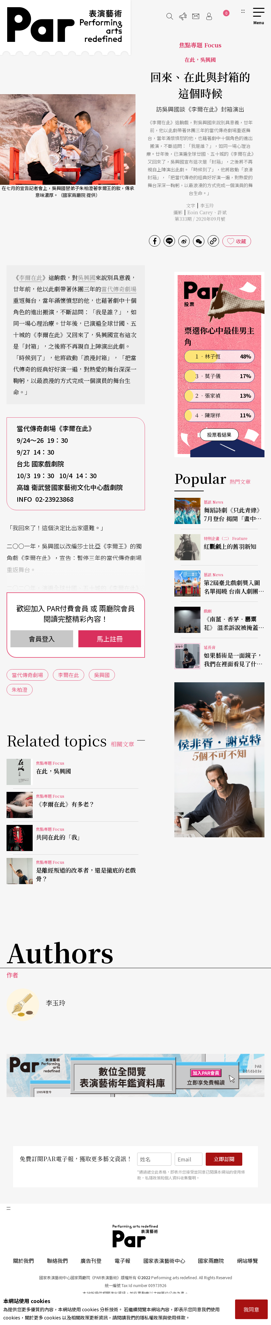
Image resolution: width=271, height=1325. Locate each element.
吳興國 (86, 277)
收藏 (241, 241)
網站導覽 (247, 1260)
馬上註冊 (110, 638)
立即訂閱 (224, 1159)
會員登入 (42, 638)
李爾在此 (30, 277)
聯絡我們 (57, 1260)
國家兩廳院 (211, 1260)
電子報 (122, 1260)
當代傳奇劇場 (118, 289)
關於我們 (23, 1260)
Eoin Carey (200, 212)
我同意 (251, 1309)
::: (243, 10)
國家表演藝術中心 (164, 1260)
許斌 (222, 212)
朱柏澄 (19, 689)
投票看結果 (219, 434)
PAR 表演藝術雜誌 (135, 1236)
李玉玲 (207, 205)
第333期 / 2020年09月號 (200, 219)
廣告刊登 (91, 1260)
